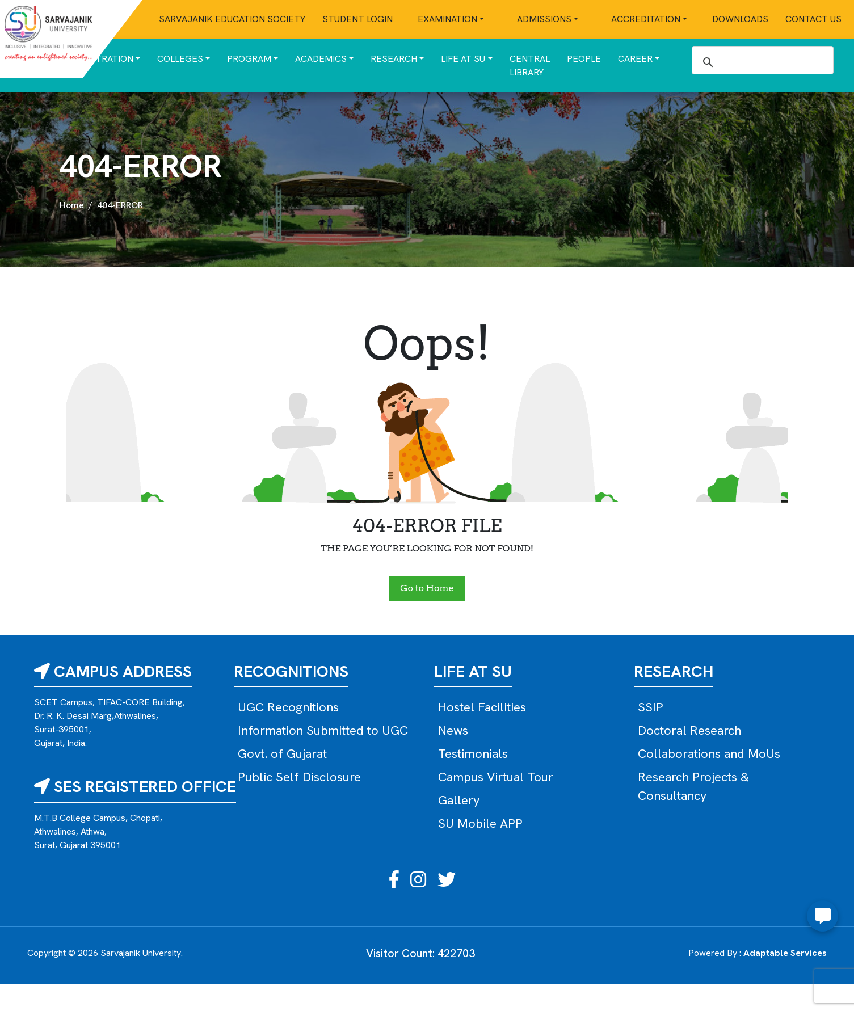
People (584, 59)
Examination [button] (447, 19)
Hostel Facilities (482, 707)
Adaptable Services (785, 953)
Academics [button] (321, 59)
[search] (761, 62)
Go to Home (426, 588)
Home (72, 205)
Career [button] (635, 59)
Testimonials (473, 753)
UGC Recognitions (288, 707)
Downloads (740, 19)
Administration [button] (96, 59)
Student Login (357, 19)
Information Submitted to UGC (323, 730)
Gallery (458, 800)
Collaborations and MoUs (709, 753)
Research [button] (394, 59)
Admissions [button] (544, 19)
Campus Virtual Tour (495, 777)
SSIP (650, 707)
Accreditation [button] (645, 19)
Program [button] (249, 59)
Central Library (530, 65)
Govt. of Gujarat (282, 753)
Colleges (180, 59)
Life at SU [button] (463, 59)
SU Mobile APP (480, 823)
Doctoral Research (689, 730)
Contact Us (813, 19)
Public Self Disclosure (299, 777)
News (453, 730)
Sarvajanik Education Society (232, 19)
